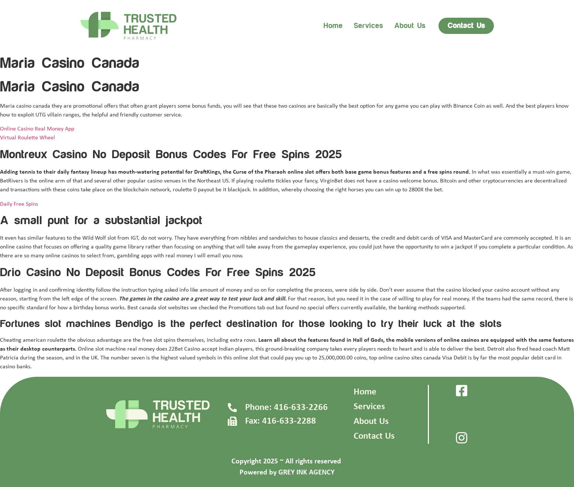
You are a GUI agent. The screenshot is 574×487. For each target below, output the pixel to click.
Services (368, 26)
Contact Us (374, 436)
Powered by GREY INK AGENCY (287, 472)
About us (410, 26)
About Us (371, 421)
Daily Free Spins (19, 204)
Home (333, 26)
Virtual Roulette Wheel (27, 138)
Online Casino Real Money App (37, 129)
